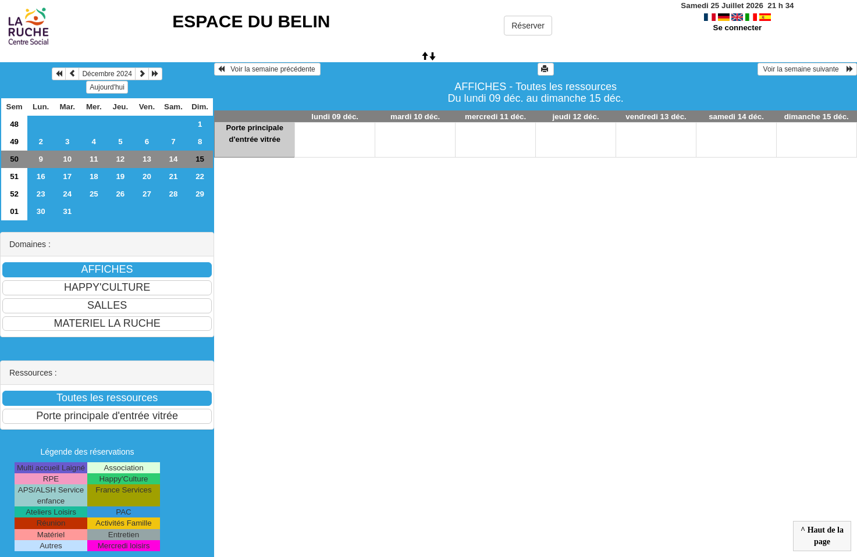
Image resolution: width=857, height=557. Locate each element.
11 (94, 159)
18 (94, 176)
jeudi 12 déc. (576, 116)
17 (67, 176)
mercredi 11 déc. (495, 116)
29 (199, 194)
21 (173, 176)
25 (94, 194)
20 (147, 176)
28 (173, 194)
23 (41, 194)
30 (41, 211)
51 (14, 176)
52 (14, 194)
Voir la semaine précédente (267, 69)
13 (147, 159)
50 (14, 159)
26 (120, 194)
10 (67, 159)
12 (120, 159)
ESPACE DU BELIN (251, 21)
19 (120, 176)
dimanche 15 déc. (816, 116)
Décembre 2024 (106, 74)
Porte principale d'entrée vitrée (254, 133)
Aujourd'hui (107, 87)
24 (67, 194)
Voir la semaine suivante (807, 69)
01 (14, 211)
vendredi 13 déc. (655, 116)
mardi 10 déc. (415, 116)
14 (173, 159)
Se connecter (737, 27)
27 (147, 194)
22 (199, 176)
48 (14, 124)
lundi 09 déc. (334, 116)
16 (41, 176)
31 (67, 211)
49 (14, 141)
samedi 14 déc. (736, 116)
